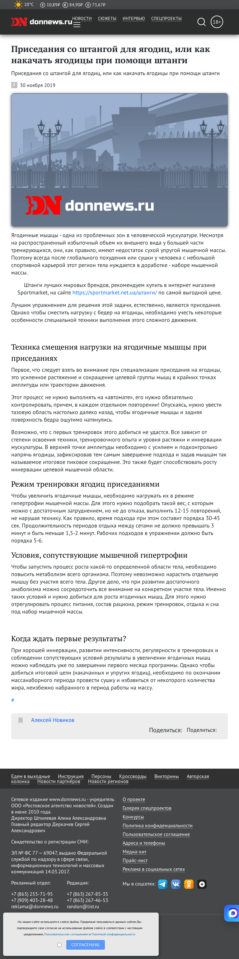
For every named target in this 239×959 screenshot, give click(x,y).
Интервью (134, 18)
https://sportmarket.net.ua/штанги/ (115, 292)
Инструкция (71, 776)
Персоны (101, 776)
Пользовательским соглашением (66, 934)
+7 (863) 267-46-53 (87, 900)
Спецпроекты (166, 18)
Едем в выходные (30, 776)
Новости (82, 18)
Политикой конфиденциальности (113, 934)
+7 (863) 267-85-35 (87, 894)
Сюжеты (107, 18)
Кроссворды (133, 776)
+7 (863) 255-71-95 (32, 894)
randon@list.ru (83, 906)
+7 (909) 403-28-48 (32, 900)
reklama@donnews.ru (35, 906)
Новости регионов (108, 781)
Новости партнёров (58, 781)
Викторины (166, 776)
